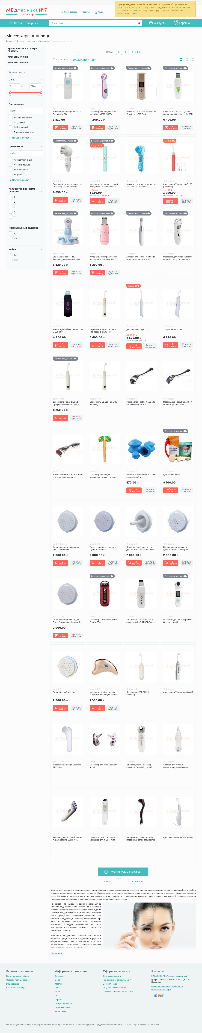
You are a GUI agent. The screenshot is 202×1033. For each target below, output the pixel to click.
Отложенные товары (16, 987)
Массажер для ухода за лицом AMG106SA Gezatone (141, 185)
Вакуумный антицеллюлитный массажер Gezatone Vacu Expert (67, 185)
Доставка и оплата (112, 976)
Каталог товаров (25, 23)
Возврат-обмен (110, 984)
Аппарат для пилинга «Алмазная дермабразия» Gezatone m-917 (175, 766)
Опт (56, 995)
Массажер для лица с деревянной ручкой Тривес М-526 (102, 475)
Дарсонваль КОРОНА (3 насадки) (137, 693)
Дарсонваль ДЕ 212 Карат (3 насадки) (103, 403)
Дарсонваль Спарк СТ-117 (139, 329)
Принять (135, 13)
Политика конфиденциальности (118, 991)
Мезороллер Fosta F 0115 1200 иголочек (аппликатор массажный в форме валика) (68, 475)
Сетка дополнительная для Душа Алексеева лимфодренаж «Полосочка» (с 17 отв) (104, 548)
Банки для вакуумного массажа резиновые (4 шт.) (141, 475)
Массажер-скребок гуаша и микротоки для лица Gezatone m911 (104, 693)
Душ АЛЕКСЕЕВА (171, 474)
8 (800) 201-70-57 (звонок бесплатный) (169, 976)
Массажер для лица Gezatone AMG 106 (67, 766)
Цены (57, 987)
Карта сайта (60, 1011)
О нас (57, 980)
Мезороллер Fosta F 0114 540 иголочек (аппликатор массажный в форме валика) (177, 403)
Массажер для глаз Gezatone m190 (103, 766)
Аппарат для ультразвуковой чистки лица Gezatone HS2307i (178, 112)
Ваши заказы (12, 984)
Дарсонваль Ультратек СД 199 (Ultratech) (177, 185)
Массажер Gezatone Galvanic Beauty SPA (103, 620)
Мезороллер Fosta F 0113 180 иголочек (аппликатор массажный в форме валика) (140, 403)
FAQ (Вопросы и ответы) (114, 987)
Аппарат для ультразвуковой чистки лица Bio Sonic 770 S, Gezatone (103, 258)
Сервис (58, 999)
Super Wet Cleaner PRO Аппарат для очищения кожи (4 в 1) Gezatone (68, 258)
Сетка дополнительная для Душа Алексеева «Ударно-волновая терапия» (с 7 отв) (176, 548)
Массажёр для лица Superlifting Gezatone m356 (178, 620)
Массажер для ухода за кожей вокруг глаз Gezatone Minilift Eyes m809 (104, 185)
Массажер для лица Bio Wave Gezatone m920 (67, 112)
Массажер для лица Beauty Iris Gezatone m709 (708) (141, 112)
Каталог (58, 984)
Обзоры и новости (63, 1003)
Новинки (86, 12)
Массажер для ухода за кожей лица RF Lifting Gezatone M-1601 (177, 258)
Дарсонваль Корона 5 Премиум (178, 837)
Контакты (59, 976)
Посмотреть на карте (161, 990)
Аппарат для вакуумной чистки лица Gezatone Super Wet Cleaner (67, 838)
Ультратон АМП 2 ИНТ (173, 329)
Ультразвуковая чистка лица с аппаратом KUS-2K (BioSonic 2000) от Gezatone (140, 620)
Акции (101, 12)
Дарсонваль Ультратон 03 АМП (178, 692)
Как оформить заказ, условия (117, 980)
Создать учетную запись (18, 980)
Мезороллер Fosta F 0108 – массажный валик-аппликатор (140, 838)
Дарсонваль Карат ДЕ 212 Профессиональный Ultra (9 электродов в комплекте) (66, 403)
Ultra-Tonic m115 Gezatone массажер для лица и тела (102, 838)
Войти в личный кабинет (18, 976)
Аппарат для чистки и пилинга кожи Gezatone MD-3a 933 (140, 258)
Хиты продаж (70, 12)
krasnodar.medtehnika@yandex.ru (167, 987)
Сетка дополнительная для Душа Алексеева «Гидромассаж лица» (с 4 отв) (67, 548)
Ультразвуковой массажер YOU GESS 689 (68, 330)
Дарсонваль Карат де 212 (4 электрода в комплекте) (103, 330)
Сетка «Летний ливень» (64, 692)
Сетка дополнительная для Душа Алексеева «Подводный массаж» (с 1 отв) (140, 548)
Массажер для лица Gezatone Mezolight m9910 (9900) (104, 112)
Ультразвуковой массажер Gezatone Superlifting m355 (139, 766)
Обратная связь (62, 1007)
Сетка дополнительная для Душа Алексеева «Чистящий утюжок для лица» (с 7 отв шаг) (68, 620)
